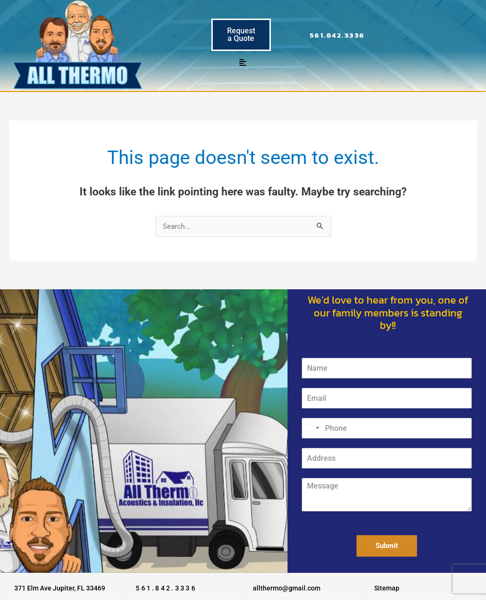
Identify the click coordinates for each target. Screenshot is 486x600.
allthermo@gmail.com (286, 588)
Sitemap (386, 588)
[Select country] (312, 428)
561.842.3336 (337, 35)
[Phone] (386, 428)
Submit (387, 545)
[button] (243, 63)
